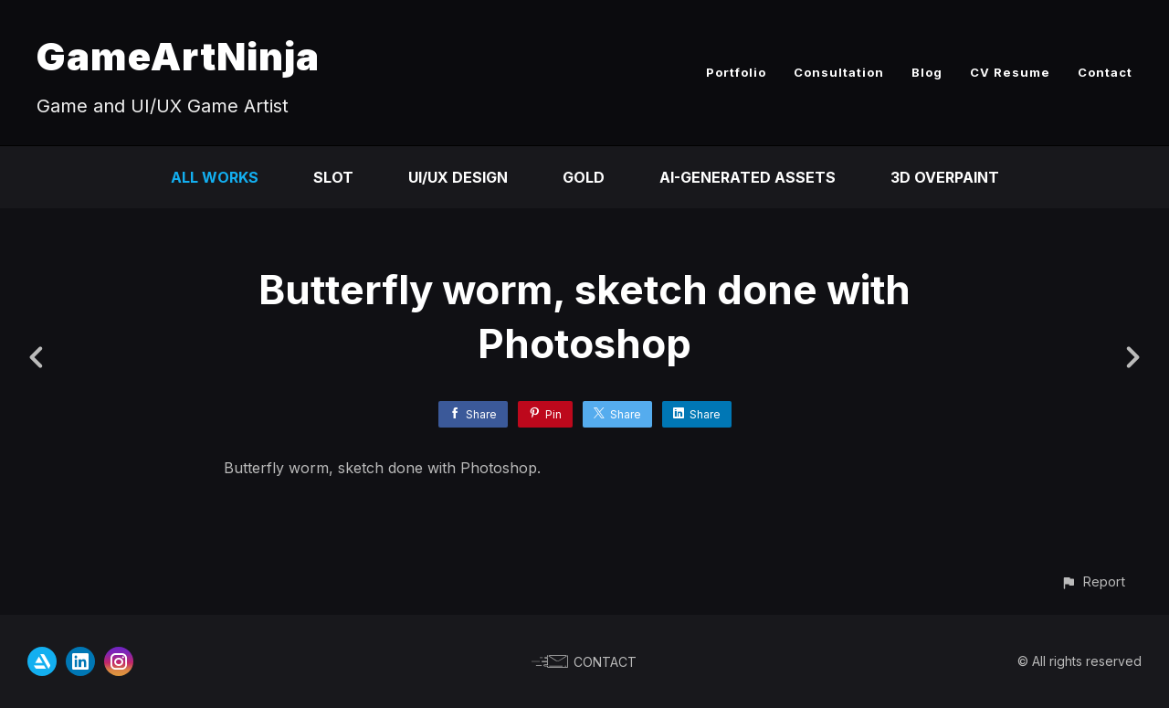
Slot (333, 177)
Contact (1105, 72)
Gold (584, 177)
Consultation (839, 72)
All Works (214, 177)
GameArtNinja (178, 56)
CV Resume (1010, 72)
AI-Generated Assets (747, 177)
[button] (1092, 581)
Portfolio (736, 72)
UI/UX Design (458, 177)
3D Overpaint (944, 177)
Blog (927, 72)
